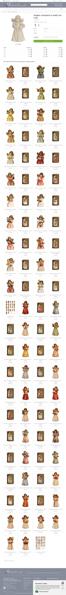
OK (36, 591)
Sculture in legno (9, 8)
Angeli (38, 8)
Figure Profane (33, 8)
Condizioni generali (27, 583)
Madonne (28, 8)
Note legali (26, 588)
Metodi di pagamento (28, 580)
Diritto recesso (26, 585)
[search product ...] (39, 5)
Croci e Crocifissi (43, 8)
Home (4, 11)
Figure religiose (22, 8)
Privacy (25, 586)
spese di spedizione (54, 37)
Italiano (54, 0)
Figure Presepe (16, 8)
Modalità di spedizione (28, 582)
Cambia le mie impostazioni (43, 591)
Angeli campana (14, 11)
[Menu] (64, 581)
